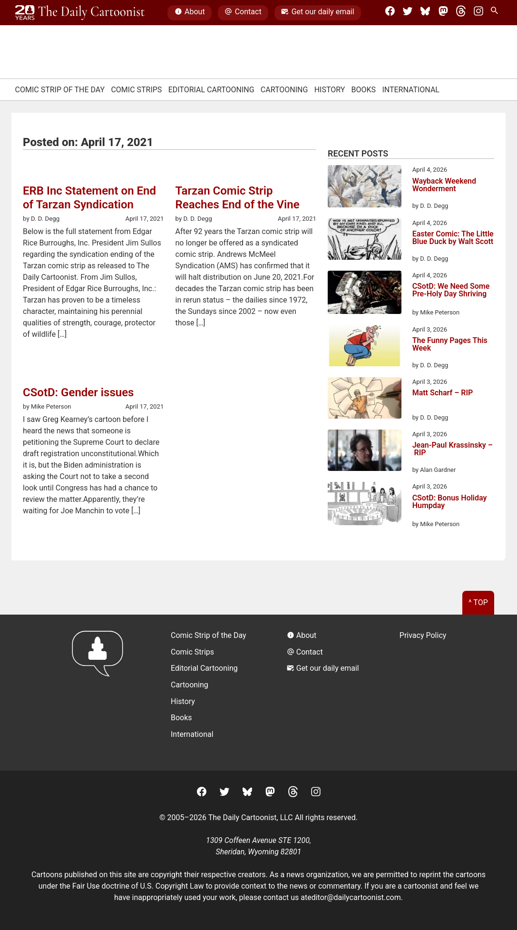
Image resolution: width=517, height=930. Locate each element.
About (190, 13)
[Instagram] (478, 12)
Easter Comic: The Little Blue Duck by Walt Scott (453, 238)
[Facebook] (390, 12)
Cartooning (284, 89)
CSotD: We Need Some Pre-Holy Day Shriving (451, 290)
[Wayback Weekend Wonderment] (364, 187)
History (329, 89)
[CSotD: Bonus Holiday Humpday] (364, 505)
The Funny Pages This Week (450, 344)
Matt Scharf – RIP (442, 393)
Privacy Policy (423, 635)
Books (363, 89)
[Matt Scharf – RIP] (364, 399)
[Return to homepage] (100, 692)
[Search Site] (496, 12)
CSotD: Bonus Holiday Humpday (449, 502)
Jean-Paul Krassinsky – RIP (452, 449)
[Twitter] (407, 12)
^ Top (478, 602)
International (410, 89)
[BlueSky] (425, 12)
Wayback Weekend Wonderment (444, 185)
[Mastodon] (443, 12)
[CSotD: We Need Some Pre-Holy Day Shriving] (364, 294)
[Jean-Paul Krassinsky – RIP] (364, 452)
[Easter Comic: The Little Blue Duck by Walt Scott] (364, 240)
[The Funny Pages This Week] (364, 347)
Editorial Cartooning (211, 89)
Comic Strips (136, 89)
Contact (242, 13)
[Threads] (461, 12)
